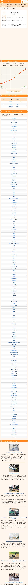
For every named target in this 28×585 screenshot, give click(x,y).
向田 (14, 225)
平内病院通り (14, 414)
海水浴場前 (14, 124)
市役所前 (14, 180)
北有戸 (14, 223)
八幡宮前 (14, 385)
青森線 (10, 101)
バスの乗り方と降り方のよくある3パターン (14, 493)
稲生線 (10, 104)
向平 (14, 245)
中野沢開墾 (14, 268)
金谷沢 (14, 299)
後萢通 (14, 155)
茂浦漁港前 (14, 336)
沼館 (14, 227)
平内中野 (14, 338)
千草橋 (14, 204)
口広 (14, 190)
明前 (14, 194)
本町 (14, 408)
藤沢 (14, 428)
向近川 (14, 319)
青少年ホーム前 (14, 391)
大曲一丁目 (14, 159)
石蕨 (14, 303)
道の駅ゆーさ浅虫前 (14, 163)
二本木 (14, 132)
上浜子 (14, 348)
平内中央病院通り (14, 352)
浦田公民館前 (14, 126)
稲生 (14, 356)
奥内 (14, 311)
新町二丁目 (14, 169)
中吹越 (14, 239)
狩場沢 (14, 377)
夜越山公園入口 (14, 184)
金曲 (14, 157)
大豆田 (14, 260)
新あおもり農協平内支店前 (14, 342)
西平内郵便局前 (14, 289)
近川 (14, 315)
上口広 (14, 379)
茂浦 (14, 334)
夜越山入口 (14, 367)
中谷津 (14, 217)
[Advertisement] (14, 44)
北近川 (14, 313)
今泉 (14, 309)
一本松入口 (14, 208)
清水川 (14, 389)
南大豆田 (14, 139)
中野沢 (14, 317)
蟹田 (14, 196)
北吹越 (14, 171)
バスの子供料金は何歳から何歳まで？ (14, 452)
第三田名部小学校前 (14, 424)
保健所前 (14, 418)
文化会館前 (14, 432)
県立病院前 (14, 151)
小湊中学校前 (14, 402)
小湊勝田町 (14, 344)
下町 (14, 326)
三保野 (14, 141)
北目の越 (14, 213)
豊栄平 (14, 231)
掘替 (14, 410)
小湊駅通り (14, 358)
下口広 (14, 381)
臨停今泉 (14, 118)
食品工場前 (14, 256)
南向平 (14, 247)
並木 (14, 293)
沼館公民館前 (14, 365)
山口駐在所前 (14, 291)
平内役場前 (14, 330)
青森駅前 (14, 178)
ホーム (2, 8)
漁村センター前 (14, 122)
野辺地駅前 (14, 252)
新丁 (14, 235)
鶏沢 (14, 258)
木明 (14, 200)
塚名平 (14, 272)
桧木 (14, 264)
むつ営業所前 (14, 173)
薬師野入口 (14, 397)
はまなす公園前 (14, 219)
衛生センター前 (14, 301)
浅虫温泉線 (10, 106)
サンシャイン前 (14, 266)
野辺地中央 (14, 383)
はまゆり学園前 (14, 305)
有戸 (14, 192)
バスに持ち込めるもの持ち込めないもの (14, 582)
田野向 (14, 430)
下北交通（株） (19, 101)
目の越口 (14, 215)
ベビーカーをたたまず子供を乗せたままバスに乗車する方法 (14, 561)
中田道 (14, 321)
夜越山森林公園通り (14, 369)
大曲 (14, 167)
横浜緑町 (14, 145)
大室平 (14, 297)
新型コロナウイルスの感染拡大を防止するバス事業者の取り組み (14, 518)
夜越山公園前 (14, 395)
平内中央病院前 (14, 371)
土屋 (14, 282)
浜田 (14, 270)
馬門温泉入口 (14, 254)
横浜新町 (14, 274)
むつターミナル (14, 406)
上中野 (14, 436)
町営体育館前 (14, 350)
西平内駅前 (14, 363)
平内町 (17, 104)
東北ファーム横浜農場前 (14, 198)
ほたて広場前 (14, 404)
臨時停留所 (14, 434)
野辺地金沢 (14, 206)
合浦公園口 (14, 229)
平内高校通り (14, 360)
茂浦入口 (14, 307)
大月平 (14, 412)
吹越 (14, 237)
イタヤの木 (14, 149)
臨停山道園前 (14, 278)
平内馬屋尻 (14, 323)
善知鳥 (14, 241)
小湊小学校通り (14, 399)
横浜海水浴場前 (14, 153)
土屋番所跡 (14, 284)
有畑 (14, 276)
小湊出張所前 (14, 143)
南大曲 (14, 165)
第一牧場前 (14, 210)
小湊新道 (14, 393)
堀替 (14, 346)
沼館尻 (14, 328)
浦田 (14, 128)
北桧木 (14, 262)
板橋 (14, 340)
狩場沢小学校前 (14, 373)
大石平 (14, 286)
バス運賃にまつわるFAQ (14, 473)
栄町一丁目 (14, 420)
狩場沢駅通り (14, 375)
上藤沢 (14, 426)
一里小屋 (14, 295)
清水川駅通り (14, 387)
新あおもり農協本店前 (14, 243)
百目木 (14, 249)
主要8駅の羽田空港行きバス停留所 (14, 541)
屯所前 (14, 422)
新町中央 (14, 176)
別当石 (14, 120)
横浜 (14, 233)
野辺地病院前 (14, 202)
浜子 (14, 188)
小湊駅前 (14, 332)
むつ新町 (14, 161)
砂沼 (14, 221)
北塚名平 (14, 280)
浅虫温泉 (14, 416)
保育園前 (14, 147)
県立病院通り (14, 182)
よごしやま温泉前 (14, 354)
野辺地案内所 (14, 130)
